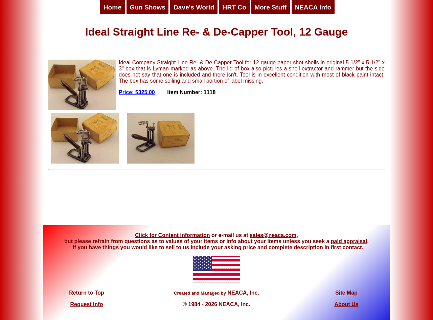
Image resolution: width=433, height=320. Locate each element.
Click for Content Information (172, 235)
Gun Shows (147, 7)
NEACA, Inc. (243, 293)
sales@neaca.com (273, 235)
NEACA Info (313, 7)
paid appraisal (349, 241)
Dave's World (194, 7)
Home (112, 7)
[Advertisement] (216, 200)
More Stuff (270, 7)
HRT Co (234, 7)
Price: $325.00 (137, 92)
